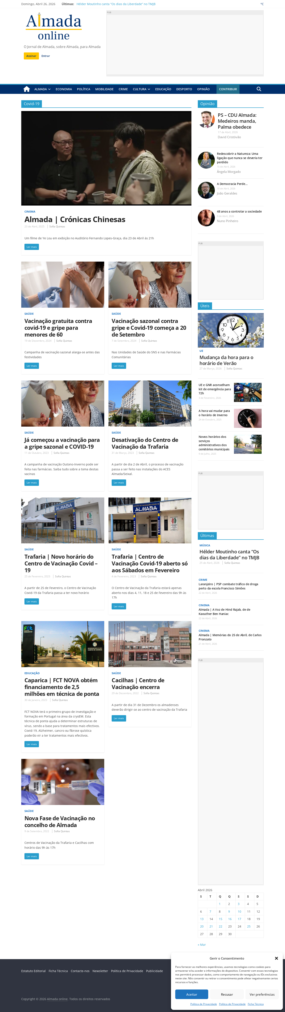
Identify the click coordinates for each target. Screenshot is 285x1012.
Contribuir (228, 89)
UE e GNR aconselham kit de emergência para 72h (215, 389)
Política (83, 89)
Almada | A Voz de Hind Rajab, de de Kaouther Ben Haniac (224, 611)
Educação (163, 89)
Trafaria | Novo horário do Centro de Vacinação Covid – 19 (61, 563)
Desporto (184, 89)
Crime (123, 89)
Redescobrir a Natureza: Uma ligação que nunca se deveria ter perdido (239, 158)
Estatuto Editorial (33, 971)
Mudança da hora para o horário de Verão (226, 360)
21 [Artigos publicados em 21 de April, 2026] (211, 926)
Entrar (45, 56)
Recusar (227, 994)
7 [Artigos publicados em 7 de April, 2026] (210, 911)
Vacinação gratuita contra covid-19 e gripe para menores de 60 (58, 327)
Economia (64, 89)
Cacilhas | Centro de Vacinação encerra (138, 683)
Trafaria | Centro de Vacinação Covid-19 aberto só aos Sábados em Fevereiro (150, 563)
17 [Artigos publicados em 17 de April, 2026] (239, 919)
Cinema (30, 211)
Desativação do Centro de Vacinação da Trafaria (145, 443)
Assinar (31, 56)
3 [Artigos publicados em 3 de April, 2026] (238, 904)
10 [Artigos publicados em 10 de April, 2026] (239, 911)
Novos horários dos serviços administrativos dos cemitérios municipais (214, 443)
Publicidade (154, 971)
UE (202, 351)
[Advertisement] (185, 44)
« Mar (202, 945)
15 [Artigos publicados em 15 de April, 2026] (220, 919)
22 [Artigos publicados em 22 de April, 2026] (220, 926)
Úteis (204, 305)
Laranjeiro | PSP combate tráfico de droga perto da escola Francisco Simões (228, 586)
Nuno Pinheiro (227, 221)
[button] (276, 958)
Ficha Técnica (256, 1004)
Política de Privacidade (203, 1004)
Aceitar (191, 994)
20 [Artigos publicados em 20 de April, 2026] (202, 926)
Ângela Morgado (229, 171)
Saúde (29, 313)
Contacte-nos (80, 971)
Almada (40, 89)
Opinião (203, 89)
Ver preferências (262, 994)
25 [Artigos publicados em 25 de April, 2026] (249, 926)
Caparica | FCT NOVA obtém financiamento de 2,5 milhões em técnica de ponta (61, 687)
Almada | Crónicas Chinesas (74, 219)
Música (205, 545)
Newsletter (100, 971)
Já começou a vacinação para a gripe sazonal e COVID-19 (62, 443)
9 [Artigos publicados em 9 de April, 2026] (229, 911)
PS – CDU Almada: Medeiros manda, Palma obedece (237, 120)
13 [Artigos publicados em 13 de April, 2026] (202, 919)
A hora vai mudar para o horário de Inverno (214, 413)
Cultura (139, 89)
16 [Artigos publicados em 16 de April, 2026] (230, 919)
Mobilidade (104, 89)
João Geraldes (227, 193)
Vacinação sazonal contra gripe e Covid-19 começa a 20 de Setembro (149, 327)
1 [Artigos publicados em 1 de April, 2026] (220, 904)
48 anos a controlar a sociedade (239, 211)
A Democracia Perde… (232, 184)
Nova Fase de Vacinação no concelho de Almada (59, 821)
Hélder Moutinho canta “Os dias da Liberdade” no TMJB (116, 4)
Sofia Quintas (57, 226)
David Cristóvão (229, 137)
